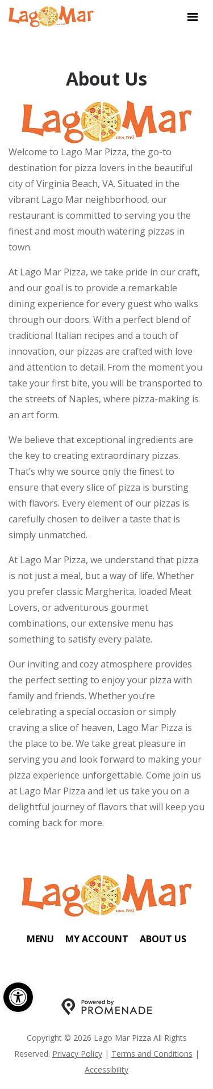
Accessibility (106, 1069)
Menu (40, 939)
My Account (96, 939)
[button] (18, 997)
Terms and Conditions (152, 1053)
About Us (163, 939)
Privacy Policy (77, 1053)
